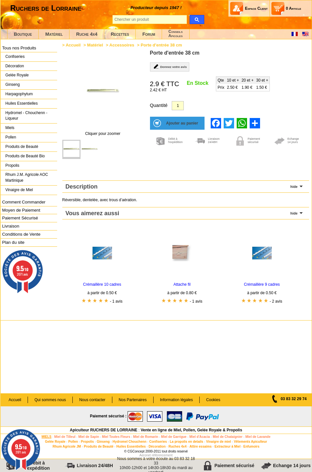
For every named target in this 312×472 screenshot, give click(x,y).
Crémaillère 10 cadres (102, 284)
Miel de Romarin (145, 437)
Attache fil (182, 284)
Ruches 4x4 (177, 446)
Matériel (54, 34)
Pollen (11, 137)
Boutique (23, 34)
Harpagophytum (19, 94)
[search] (197, 19)
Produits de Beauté (22, 146)
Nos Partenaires (133, 400)
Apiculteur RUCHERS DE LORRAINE (103, 430)
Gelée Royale (17, 75)
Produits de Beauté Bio (25, 156)
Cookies (213, 400)
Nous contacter (92, 400)
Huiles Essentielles (22, 103)
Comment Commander (23, 202)
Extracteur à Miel (228, 446)
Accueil (73, 45)
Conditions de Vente (21, 234)
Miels (10, 127)
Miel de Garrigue (173, 437)
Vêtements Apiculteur (250, 441)
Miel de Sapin (88, 437)
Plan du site (13, 242)
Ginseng (13, 84)
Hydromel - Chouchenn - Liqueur (26, 116)
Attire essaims (200, 446)
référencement (162, 455)
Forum (148, 34)
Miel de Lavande (257, 437)
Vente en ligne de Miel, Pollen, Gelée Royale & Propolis (191, 430)
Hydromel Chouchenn (129, 441)
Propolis (12, 165)
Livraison (10, 226)
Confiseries (15, 56)
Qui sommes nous (50, 400)
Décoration (15, 66)
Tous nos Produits (19, 48)
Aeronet (145, 455)
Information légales (176, 400)
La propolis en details (186, 441)
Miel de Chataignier (228, 437)
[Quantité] (178, 105)
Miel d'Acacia (199, 437)
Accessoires (121, 45)
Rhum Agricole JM (67, 446)
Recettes (120, 34)
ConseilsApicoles (175, 33)
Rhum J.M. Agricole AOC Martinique (27, 177)
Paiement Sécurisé (20, 218)
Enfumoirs (251, 446)
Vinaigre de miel (218, 441)
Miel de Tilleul (64, 437)
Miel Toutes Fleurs (116, 437)
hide (293, 187)
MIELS (47, 437)
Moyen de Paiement (21, 210)
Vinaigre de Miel (19, 190)
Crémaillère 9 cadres (262, 284)
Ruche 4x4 (86, 34)
